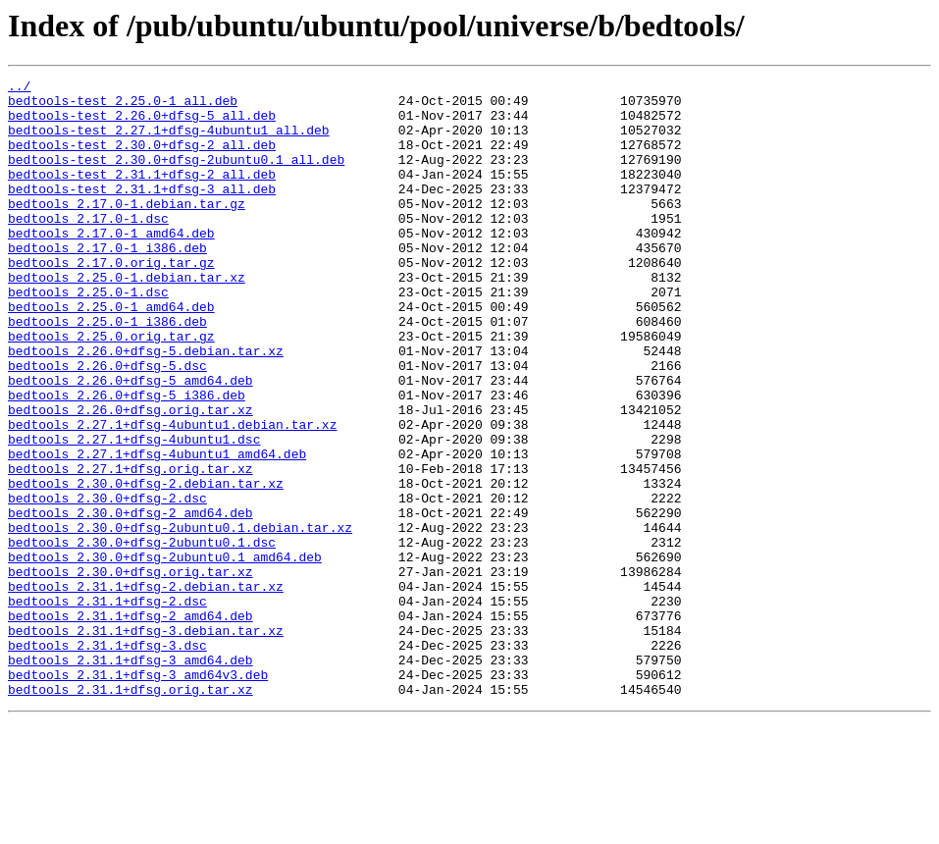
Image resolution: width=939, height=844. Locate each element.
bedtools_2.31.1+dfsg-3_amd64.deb (130, 777)
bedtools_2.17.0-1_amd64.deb (111, 265)
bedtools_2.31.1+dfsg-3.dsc (107, 759)
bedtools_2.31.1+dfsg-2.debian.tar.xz (146, 689)
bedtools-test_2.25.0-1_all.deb (122, 106)
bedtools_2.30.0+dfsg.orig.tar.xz (130, 671)
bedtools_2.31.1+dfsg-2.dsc (107, 706)
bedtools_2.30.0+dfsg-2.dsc (107, 583)
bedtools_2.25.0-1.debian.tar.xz (126, 318)
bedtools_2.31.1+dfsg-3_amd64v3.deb (138, 795)
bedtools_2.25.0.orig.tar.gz (111, 388)
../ (19, 88)
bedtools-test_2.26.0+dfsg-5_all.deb (142, 123)
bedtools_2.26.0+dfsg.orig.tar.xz (130, 477)
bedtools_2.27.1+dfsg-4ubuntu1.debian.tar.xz (172, 494)
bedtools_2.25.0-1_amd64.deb (111, 353)
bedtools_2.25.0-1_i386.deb (107, 371)
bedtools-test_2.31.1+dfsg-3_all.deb (142, 212)
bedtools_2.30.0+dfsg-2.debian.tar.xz (146, 565)
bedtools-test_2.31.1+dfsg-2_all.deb (142, 194)
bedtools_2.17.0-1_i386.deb (107, 282)
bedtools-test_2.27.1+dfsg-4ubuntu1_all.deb (169, 141)
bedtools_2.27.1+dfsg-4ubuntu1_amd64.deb (157, 530)
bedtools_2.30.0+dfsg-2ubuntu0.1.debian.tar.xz (180, 618)
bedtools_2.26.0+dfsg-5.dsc (107, 424)
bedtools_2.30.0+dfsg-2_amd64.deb (130, 600)
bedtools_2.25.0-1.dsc (88, 335)
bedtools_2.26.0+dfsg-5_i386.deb (126, 459)
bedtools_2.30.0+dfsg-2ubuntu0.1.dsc (142, 636)
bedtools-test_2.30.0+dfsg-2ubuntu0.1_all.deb (176, 176)
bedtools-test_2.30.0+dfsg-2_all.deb (142, 159)
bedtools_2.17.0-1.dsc (88, 247)
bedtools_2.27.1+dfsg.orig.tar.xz (130, 547)
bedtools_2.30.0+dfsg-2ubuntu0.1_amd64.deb (165, 653)
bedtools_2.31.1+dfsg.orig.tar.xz (130, 812)
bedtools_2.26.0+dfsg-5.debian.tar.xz (146, 406)
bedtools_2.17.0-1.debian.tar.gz (126, 229)
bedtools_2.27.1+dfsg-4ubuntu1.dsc (134, 512)
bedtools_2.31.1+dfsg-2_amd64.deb (130, 724)
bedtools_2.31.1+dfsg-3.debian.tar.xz (146, 742)
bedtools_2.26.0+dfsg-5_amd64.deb (130, 441)
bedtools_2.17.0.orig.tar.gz (111, 300)
